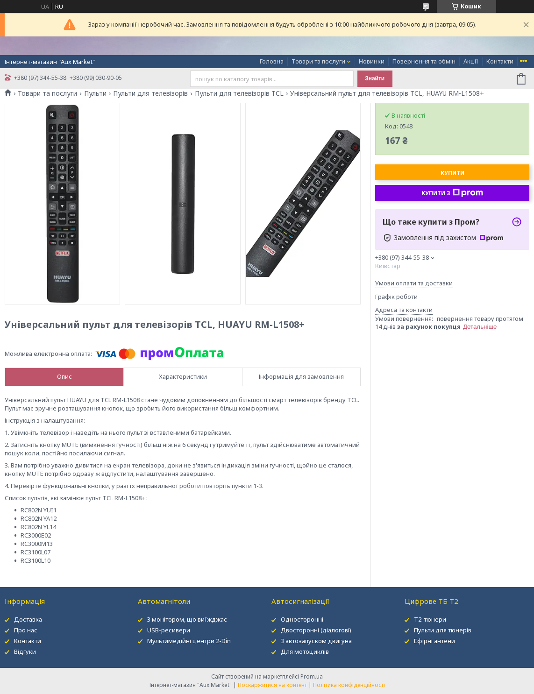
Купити (452, 173)
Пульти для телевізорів (150, 93)
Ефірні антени (434, 641)
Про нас (25, 630)
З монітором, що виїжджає (187, 619)
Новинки (371, 61)
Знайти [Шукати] (374, 78)
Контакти (499, 61)
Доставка (28, 619)
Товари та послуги (318, 61)
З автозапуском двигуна (316, 641)
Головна (272, 61)
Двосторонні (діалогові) (316, 630)
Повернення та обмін (424, 61)
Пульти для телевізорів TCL (239, 93)
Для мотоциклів (305, 651)
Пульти (95, 93)
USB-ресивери (168, 630)
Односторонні (302, 619)
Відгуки (25, 651)
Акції (470, 61)
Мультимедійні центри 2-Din (189, 641)
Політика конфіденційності (349, 685)
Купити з (452, 193)
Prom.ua (311, 676)
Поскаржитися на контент (272, 685)
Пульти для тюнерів (442, 630)
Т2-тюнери (430, 619)
